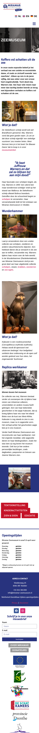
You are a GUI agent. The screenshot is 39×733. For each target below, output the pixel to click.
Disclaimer (24, 603)
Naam (4, 622)
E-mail (4, 630)
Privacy (15, 603)
